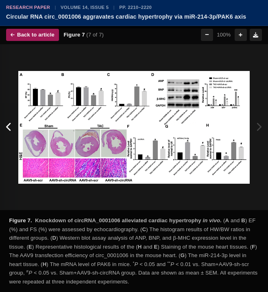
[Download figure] (256, 35)
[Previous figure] (9, 127)
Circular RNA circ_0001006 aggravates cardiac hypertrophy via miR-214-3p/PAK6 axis (126, 16)
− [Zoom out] (207, 35)
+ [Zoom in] (241, 35)
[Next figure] (259, 127)
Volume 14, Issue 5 (85, 7)
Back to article (32, 35)
